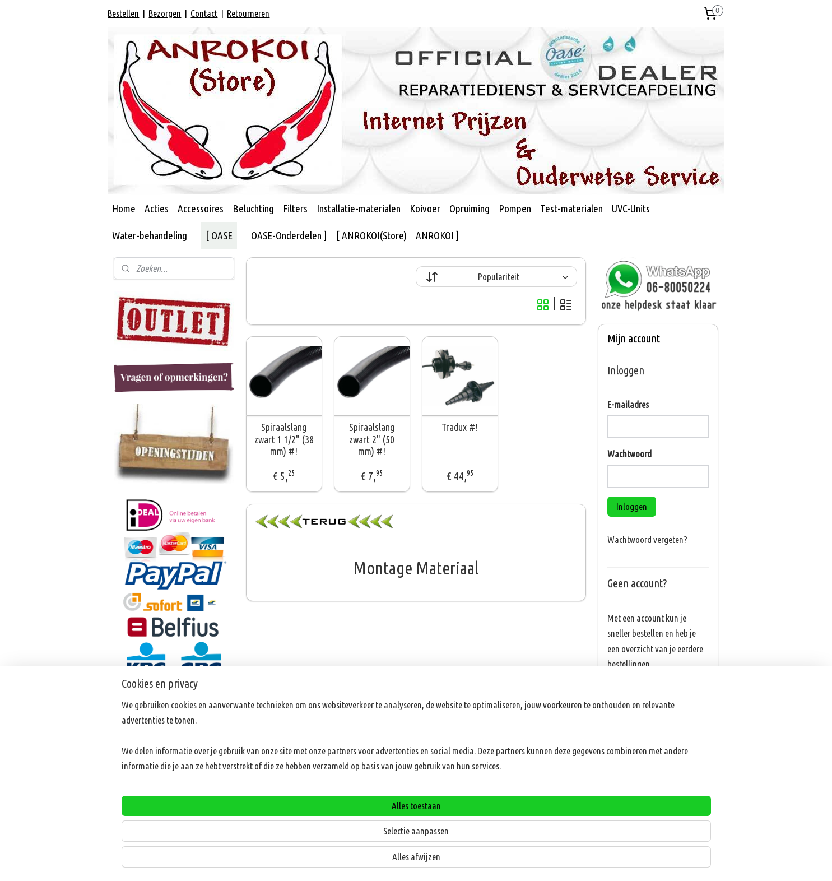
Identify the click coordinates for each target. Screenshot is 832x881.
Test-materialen (571, 208)
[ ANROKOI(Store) (371, 235)
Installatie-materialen (359, 208)
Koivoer (425, 208)
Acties (157, 208)
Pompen (515, 208)
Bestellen (123, 13)
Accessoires (201, 208)
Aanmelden (636, 812)
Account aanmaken (649, 692)
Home (124, 208)
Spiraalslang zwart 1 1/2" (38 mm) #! (284, 439)
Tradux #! (460, 427)
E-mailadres (628, 404)
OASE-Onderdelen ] (289, 235)
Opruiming (469, 208)
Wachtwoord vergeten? (647, 539)
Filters (295, 208)
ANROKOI (138, 697)
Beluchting (253, 208)
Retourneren (248, 13)
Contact (203, 13)
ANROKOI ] (437, 235)
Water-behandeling (149, 235)
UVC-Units (631, 208)
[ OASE (219, 235)
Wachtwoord (629, 453)
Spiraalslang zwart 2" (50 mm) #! (371, 439)
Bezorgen (164, 13)
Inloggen (631, 506)
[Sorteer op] (496, 276)
